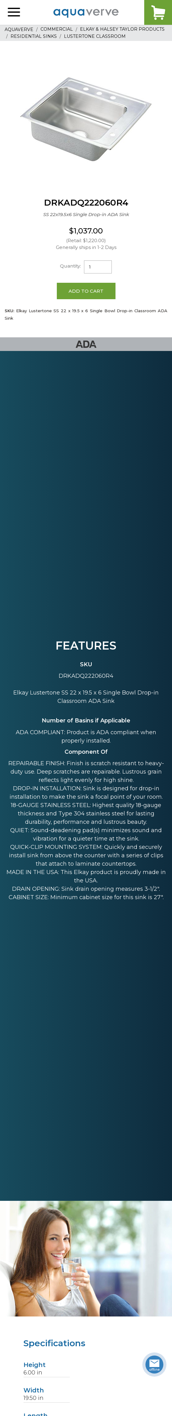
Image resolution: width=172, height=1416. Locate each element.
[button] (14, 12)
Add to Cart (86, 291)
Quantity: (70, 266)
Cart (158, 12)
